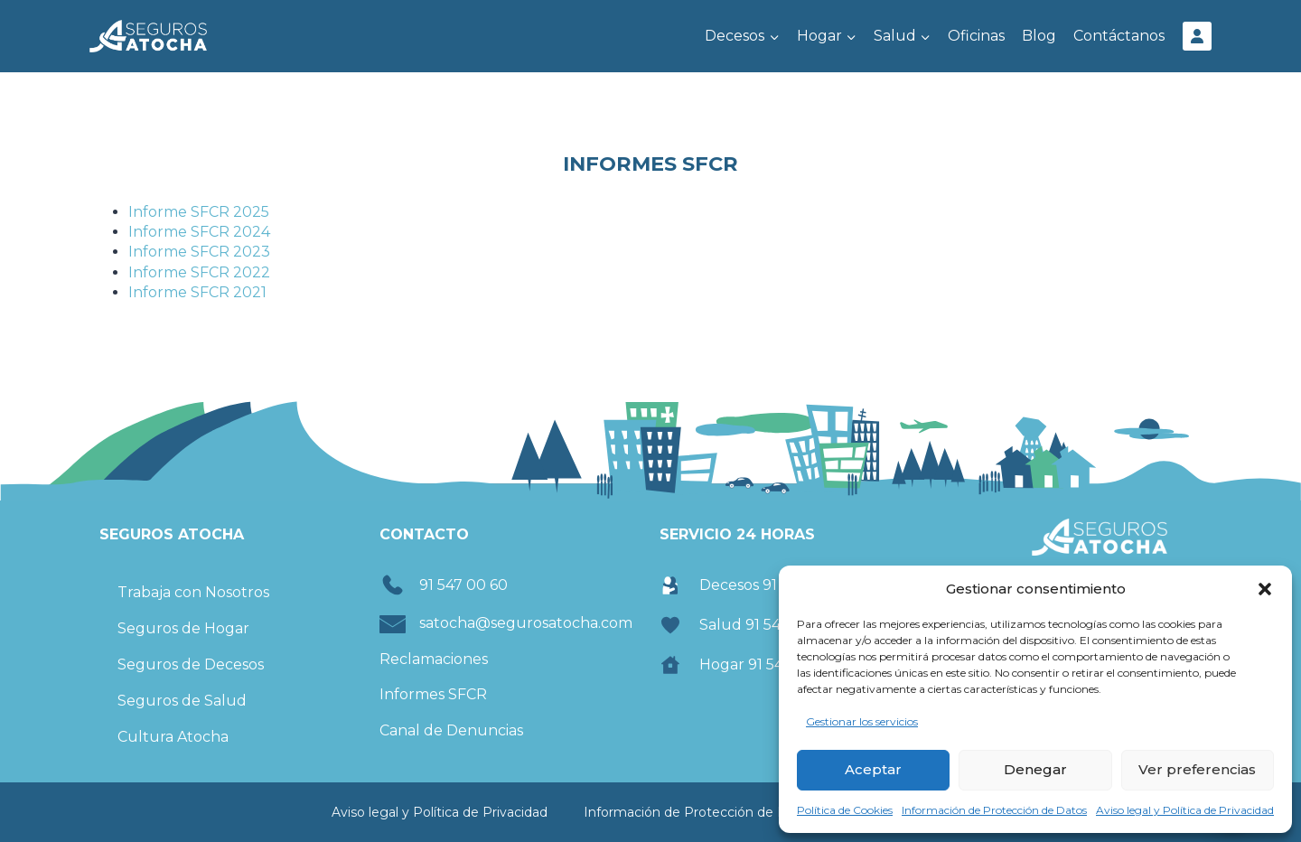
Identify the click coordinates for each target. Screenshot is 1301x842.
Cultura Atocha (173, 736)
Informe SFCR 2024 (199, 231)
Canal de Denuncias (451, 730)
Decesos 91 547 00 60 (775, 585)
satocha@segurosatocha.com (525, 623)
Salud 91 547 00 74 (766, 624)
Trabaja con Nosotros (193, 592)
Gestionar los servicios (862, 721)
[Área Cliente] (1197, 36)
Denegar (1035, 769)
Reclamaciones (433, 659)
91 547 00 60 (463, 585)
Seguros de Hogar (183, 628)
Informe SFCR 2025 (198, 211)
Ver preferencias (1197, 769)
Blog (1039, 35)
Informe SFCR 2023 (199, 251)
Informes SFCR (433, 694)
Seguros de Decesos (190, 664)
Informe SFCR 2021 (197, 292)
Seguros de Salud (182, 700)
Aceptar (873, 769)
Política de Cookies (845, 810)
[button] (1265, 589)
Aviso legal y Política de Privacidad (1185, 810)
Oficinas (976, 35)
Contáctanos (1119, 35)
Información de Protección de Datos (994, 810)
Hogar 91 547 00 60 (768, 664)
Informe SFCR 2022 (199, 272)
